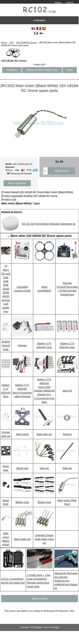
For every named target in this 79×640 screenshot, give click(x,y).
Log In (69, 2)
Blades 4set (44, 502)
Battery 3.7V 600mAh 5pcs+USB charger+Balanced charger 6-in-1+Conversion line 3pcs (44, 391)
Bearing (67, 434)
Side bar (67, 468)
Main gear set (44, 434)
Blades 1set (22, 502)
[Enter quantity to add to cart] (45, 170)
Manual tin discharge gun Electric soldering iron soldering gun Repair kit (66, 581)
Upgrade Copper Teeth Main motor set (44, 539)
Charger (22, 345)
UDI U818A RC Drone (26, 42)
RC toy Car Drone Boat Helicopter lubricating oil (48, 223)
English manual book (6, 345)
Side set (44, 468)
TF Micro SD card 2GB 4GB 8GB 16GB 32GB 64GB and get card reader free (5, 289)
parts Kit (67, 390)
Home (58, 2)
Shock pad (22, 468)
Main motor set (22, 539)
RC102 (38, 627)
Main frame (22, 434)
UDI (11, 42)
